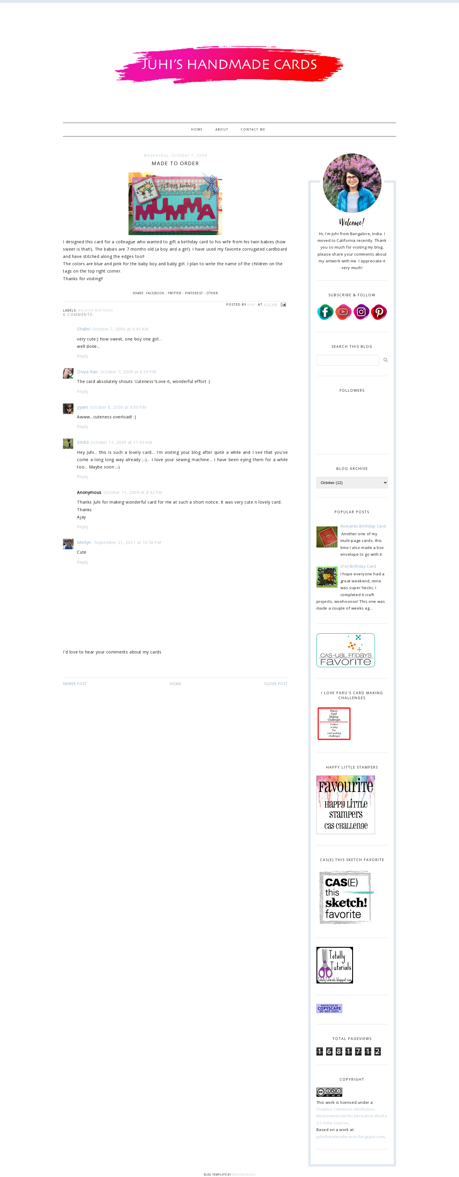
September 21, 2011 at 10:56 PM (127, 542)
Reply (82, 356)
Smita (83, 442)
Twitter (174, 293)
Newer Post (75, 683)
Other (212, 293)
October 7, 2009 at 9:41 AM (120, 329)
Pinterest (194, 293)
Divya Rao (87, 371)
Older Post (276, 683)
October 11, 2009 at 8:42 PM (132, 492)
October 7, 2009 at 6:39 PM (128, 371)
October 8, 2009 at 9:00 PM (118, 407)
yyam (82, 407)
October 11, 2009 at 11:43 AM (121, 442)
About (221, 129)
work (330, 1102)
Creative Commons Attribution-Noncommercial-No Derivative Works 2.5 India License (351, 1115)
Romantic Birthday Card (363, 526)
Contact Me (253, 129)
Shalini (83, 329)
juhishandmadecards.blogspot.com (350, 1136)
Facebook (155, 293)
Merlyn (84, 542)
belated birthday (95, 310)
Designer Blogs (243, 1174)
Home (197, 129)
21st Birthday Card (358, 566)
